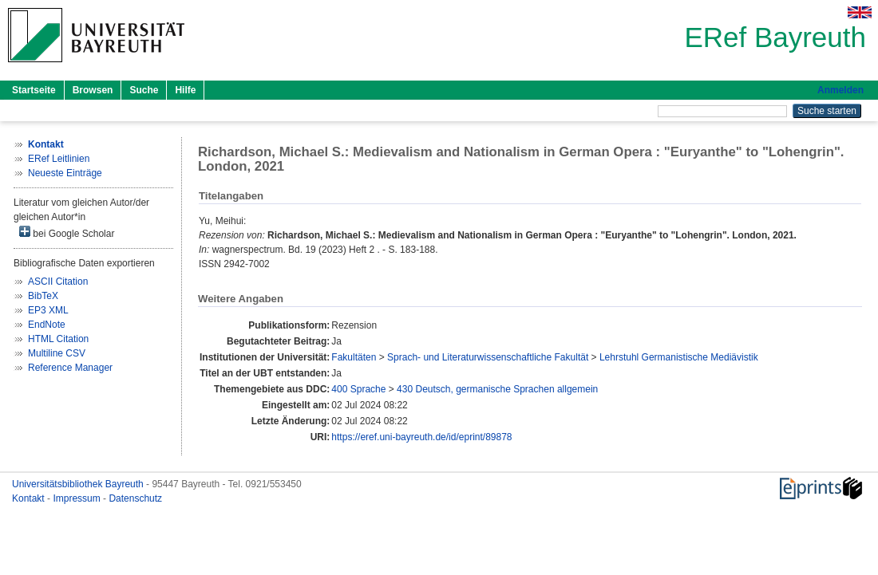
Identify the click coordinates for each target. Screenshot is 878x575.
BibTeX (43, 295)
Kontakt (29, 498)
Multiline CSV (56, 353)
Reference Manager (70, 367)
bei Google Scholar (66, 232)
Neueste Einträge (65, 173)
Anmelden (840, 90)
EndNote (46, 324)
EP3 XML (48, 310)
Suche (143, 90)
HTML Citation (58, 339)
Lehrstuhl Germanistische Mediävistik (678, 357)
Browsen (93, 90)
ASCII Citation (58, 281)
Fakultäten (353, 357)
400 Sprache (358, 389)
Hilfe (185, 90)
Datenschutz (135, 498)
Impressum (78, 498)
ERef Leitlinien (58, 158)
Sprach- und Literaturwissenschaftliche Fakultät (487, 357)
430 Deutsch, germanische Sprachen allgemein (497, 389)
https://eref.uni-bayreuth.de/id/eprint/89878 (421, 437)
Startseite (34, 90)
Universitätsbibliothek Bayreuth (79, 484)
